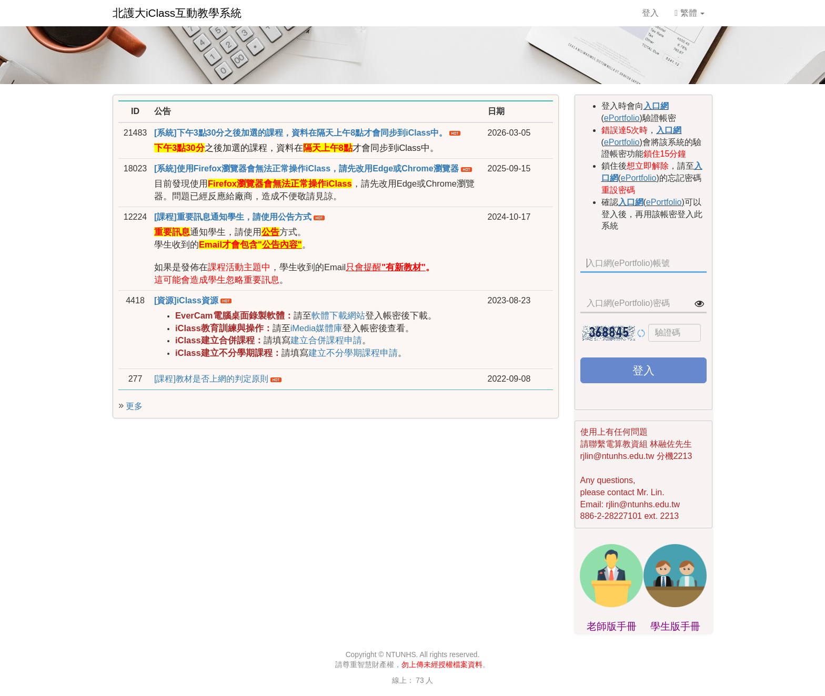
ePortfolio (622, 118)
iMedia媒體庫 (316, 328)
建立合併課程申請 (326, 340)
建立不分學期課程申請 (353, 352)
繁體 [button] (690, 12)
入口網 (656, 105)
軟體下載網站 (338, 315)
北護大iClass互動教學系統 (177, 13)
